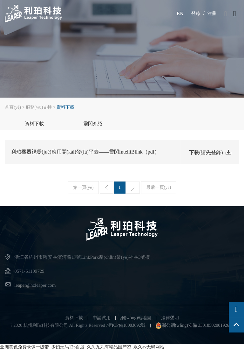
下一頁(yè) (133, 188)
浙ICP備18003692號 (126, 325)
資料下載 (34, 123)
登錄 (195, 13)
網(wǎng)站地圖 (135, 317)
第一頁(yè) (83, 187)
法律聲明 (170, 317)
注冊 (211, 13)
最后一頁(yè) (158, 187)
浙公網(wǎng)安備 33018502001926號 (194, 325)
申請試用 (102, 317)
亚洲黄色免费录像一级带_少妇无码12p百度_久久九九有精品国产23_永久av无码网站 (82, 347)
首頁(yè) (13, 107)
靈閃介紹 (92, 123)
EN (180, 13)
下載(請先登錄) (206, 152)
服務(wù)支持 (39, 107)
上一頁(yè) (107, 188)
